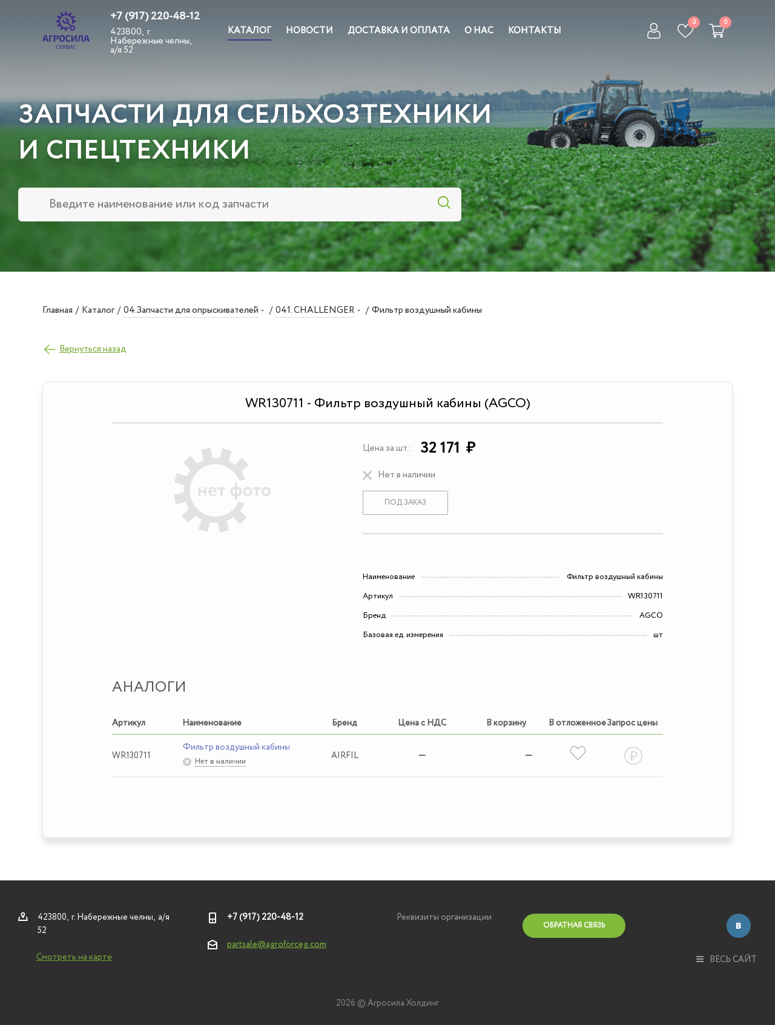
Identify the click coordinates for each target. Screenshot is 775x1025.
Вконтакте (739, 926)
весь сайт (726, 960)
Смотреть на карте (74, 957)
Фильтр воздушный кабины (236, 747)
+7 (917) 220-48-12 (155, 16)
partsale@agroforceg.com (276, 944)
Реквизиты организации (444, 917)
